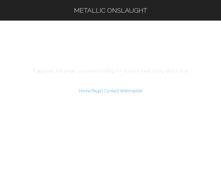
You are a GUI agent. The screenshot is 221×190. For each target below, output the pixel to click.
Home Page (90, 90)
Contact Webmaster (123, 90)
